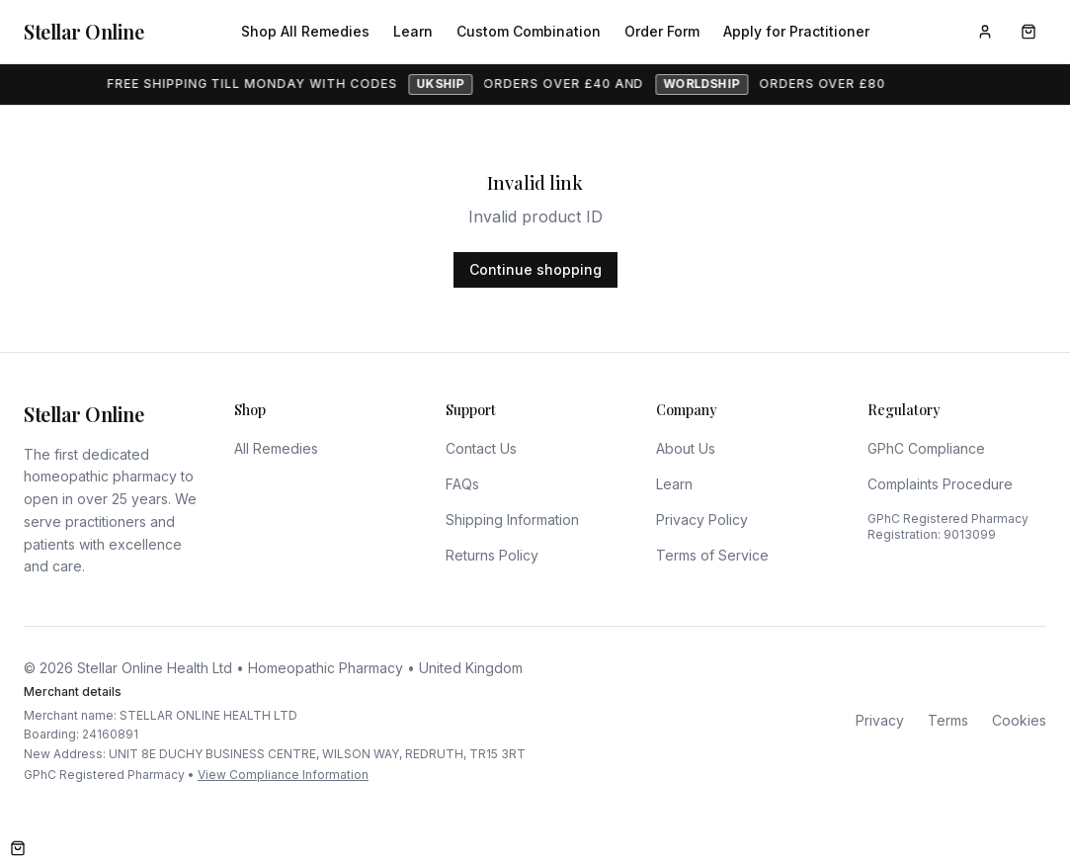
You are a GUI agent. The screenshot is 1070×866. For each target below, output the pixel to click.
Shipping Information (512, 519)
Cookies (1019, 720)
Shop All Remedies (305, 31)
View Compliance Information (283, 774)
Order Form (662, 31)
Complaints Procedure (940, 484)
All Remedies (276, 448)
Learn (413, 31)
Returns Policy (492, 555)
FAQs (462, 484)
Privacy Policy (702, 519)
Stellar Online (83, 31)
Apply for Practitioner (796, 31)
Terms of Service (712, 555)
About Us (685, 448)
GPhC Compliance (926, 448)
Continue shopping (535, 269)
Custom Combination (528, 31)
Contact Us (481, 448)
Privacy (880, 720)
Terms (948, 720)
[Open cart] (18, 848)
